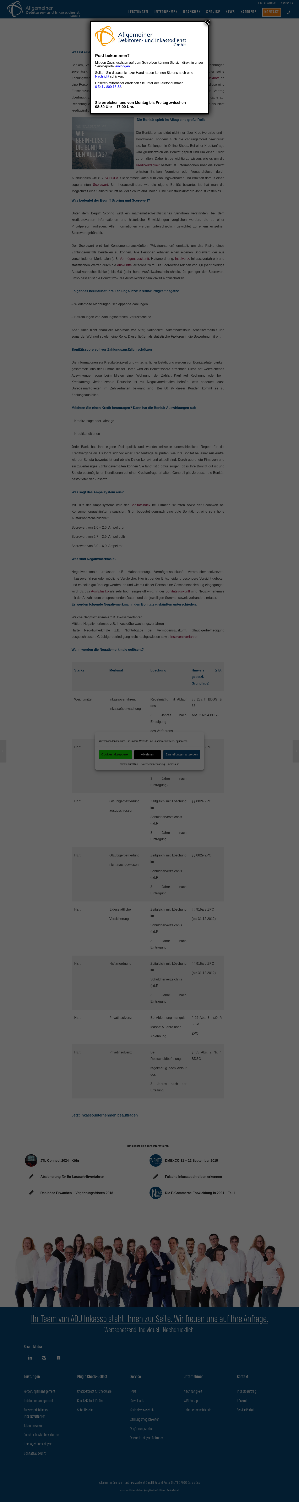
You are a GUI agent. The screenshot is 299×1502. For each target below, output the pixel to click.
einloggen (122, 66)
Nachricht (102, 76)
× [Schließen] (207, 22)
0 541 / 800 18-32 (108, 87)
